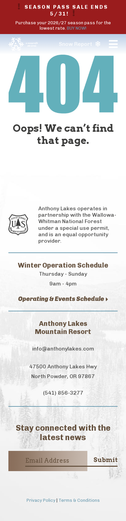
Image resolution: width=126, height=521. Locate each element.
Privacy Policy (41, 500)
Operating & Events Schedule (63, 299)
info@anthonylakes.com (63, 348)
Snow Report (79, 44)
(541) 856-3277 (63, 393)
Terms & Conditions (79, 500)
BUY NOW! (76, 28)
